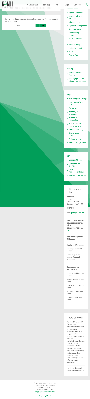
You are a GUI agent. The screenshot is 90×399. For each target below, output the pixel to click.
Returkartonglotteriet (77, 142)
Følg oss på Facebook (46, 396)
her (68, 230)
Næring (46, 5)
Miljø (67, 5)
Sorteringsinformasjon (78, 98)
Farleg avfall (74, 108)
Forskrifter (73, 55)
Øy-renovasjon (75, 29)
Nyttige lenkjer (75, 139)
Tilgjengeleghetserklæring (45, 392)
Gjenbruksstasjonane (78, 26)
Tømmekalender (76, 13)
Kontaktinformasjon (77, 175)
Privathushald (32, 5)
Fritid (57, 5)
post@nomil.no (77, 213)
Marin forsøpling (76, 129)
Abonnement (74, 22)
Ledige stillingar (75, 160)
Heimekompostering (77, 48)
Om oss (77, 5)
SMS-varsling (74, 45)
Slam (71, 51)
